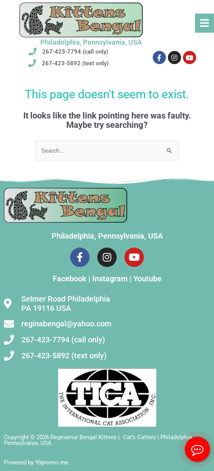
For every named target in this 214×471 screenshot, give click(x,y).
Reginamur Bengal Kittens (83, 437)
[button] (204, 23)
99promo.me (51, 462)
